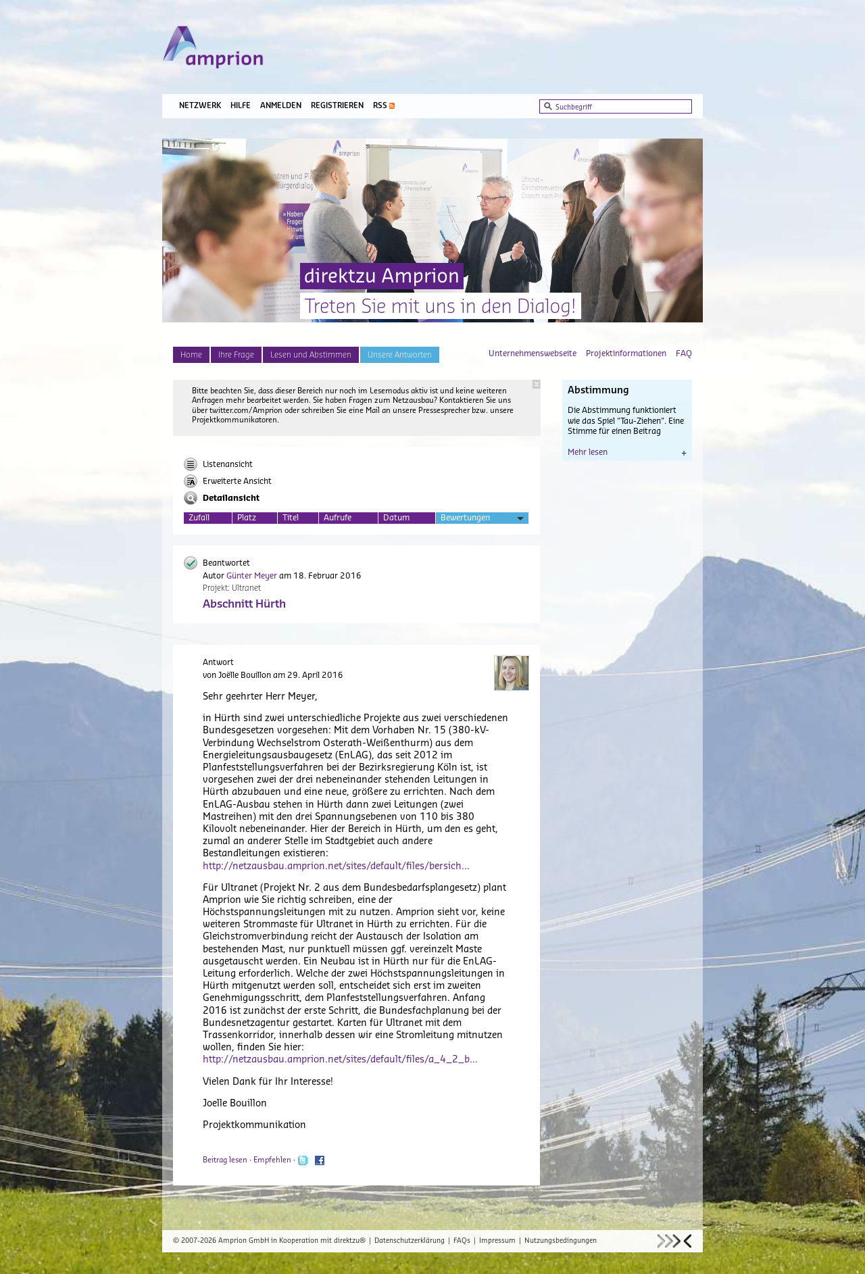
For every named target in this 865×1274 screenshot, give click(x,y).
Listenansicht (218, 464)
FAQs (461, 1241)
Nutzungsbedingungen (560, 1241)
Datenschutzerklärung (409, 1241)
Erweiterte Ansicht (228, 481)
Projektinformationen (626, 353)
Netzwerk (200, 105)
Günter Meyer (251, 576)
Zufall (199, 518)
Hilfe (240, 105)
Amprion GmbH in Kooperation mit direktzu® (292, 1241)
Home (191, 355)
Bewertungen (482, 519)
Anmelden (280, 105)
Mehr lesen (627, 452)
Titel (290, 518)
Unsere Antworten (400, 355)
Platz (246, 518)
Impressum (497, 1241)
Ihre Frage (236, 355)
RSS (380, 105)
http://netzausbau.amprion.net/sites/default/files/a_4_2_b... (340, 1059)
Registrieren (337, 105)
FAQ (684, 353)
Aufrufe (337, 518)
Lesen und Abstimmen (310, 355)
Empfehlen (272, 1160)
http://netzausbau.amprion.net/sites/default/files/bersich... (336, 866)
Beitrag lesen (225, 1160)
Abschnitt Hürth (244, 604)
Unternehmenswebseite (532, 353)
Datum (396, 518)
